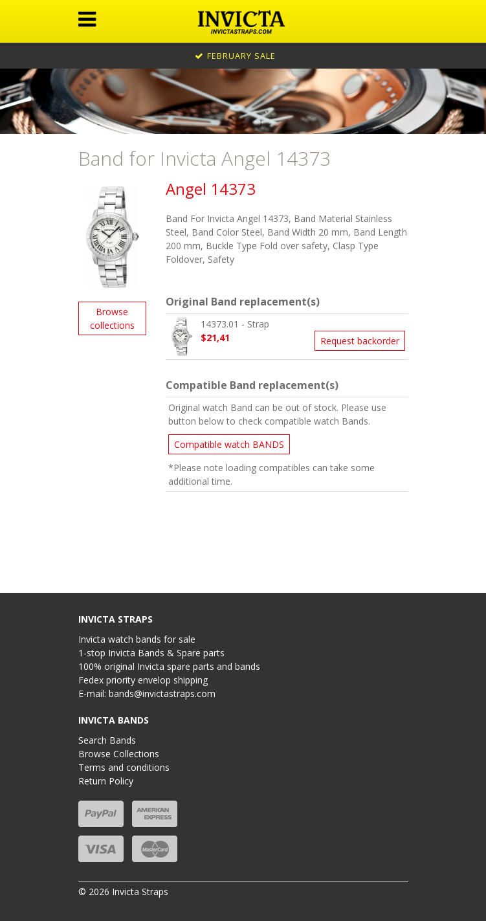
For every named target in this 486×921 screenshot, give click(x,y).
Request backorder (359, 341)
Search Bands (107, 740)
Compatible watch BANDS (229, 444)
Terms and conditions (124, 767)
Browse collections (112, 318)
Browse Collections (118, 754)
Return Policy (105, 781)
